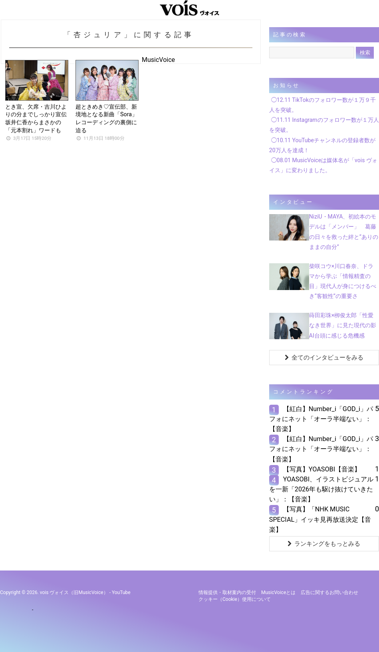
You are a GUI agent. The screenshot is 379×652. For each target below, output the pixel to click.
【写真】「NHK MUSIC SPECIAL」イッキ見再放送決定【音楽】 (320, 519)
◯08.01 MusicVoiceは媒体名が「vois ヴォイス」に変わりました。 (323, 165)
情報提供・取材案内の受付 (227, 592)
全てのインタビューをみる (324, 357)
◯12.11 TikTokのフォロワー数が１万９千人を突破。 (322, 105)
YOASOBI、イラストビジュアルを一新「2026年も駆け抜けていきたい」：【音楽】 (321, 489)
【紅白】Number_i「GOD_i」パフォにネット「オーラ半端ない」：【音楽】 (321, 419)
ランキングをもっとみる (324, 543)
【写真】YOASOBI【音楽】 (322, 469)
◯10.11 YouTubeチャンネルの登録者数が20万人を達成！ (322, 145)
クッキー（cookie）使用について (234, 599)
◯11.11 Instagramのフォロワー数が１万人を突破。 (324, 125)
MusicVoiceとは (278, 592)
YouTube (121, 592)
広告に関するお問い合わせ (329, 592)
